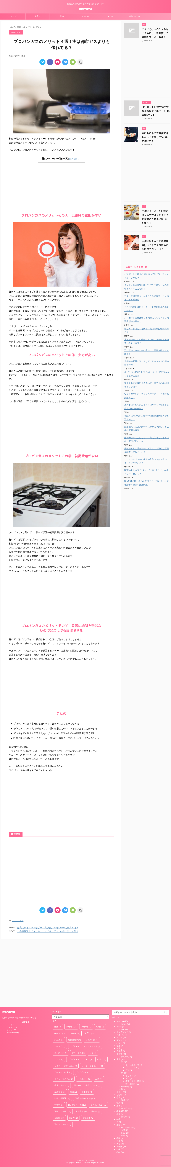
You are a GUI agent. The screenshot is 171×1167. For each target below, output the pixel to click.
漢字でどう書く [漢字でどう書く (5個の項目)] (62, 1047)
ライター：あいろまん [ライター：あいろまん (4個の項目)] (65, 1001)
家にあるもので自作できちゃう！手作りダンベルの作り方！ (155, 137)
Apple (110, 16)
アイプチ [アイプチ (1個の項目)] (59, 982)
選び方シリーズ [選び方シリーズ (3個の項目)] (62, 1060)
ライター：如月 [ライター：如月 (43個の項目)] (63, 1008)
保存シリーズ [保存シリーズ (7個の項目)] (93, 1021)
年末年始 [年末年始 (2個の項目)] (87, 1027)
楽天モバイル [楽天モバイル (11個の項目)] (98, 1040)
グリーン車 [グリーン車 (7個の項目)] (78, 988)
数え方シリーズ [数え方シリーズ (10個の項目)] (77, 1040)
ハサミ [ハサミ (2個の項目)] (101, 995)
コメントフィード (14, 966)
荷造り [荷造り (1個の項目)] (73, 1053)
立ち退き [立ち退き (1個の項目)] (81, 1047)
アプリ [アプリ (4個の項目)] (74, 982)
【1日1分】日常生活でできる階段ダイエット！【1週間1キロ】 (156, 111)
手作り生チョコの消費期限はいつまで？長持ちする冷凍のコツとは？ (155, 245)
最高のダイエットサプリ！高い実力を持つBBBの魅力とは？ (47, 927)
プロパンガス (17, 920)
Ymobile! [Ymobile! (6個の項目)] (74, 969)
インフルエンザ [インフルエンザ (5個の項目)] (92, 982)
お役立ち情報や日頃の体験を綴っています (19, 953)
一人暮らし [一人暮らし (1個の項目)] (84, 1014)
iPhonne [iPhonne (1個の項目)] (86, 962)
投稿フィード (12, 963)
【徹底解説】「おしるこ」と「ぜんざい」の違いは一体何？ (47, 931)
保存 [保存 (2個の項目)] (77, 1021)
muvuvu (85, 8)
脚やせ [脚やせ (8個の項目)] (95, 1047)
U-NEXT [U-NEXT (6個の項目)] (59, 969)
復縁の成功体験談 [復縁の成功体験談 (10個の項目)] (85, 1034)
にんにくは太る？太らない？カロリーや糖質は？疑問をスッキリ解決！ (155, 33)
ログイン (10, 960)
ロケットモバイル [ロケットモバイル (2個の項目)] (63, 1014)
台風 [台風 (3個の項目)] (73, 1027)
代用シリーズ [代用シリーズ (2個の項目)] (61, 1021)
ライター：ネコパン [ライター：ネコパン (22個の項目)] (92, 1001)
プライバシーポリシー (85, 1096)
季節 (62, 16)
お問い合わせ (134, 16)
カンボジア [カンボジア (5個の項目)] (60, 988)
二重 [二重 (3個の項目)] (98, 1014)
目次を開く (74, 158)
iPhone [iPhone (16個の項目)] (71, 962)
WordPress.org (13, 968)
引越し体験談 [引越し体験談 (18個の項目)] (62, 1034)
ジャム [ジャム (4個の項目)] (58, 995)
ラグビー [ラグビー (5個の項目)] (82, 1008)
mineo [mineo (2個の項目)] (100, 962)
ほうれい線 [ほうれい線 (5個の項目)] (92, 975)
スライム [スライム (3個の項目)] (73, 995)
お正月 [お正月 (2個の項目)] (58, 975)
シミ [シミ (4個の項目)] (92, 988)
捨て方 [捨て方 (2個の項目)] (58, 1040)
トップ (13, 16)
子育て (37, 16)
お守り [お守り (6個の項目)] (89, 969)
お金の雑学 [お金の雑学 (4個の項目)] (74, 975)
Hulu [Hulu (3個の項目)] (57, 962)
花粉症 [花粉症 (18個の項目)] (59, 1053)
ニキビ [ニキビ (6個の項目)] (88, 995)
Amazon (86, 16)
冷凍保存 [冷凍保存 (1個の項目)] (59, 1027)
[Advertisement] (61, 187)
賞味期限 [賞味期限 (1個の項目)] (88, 1053)
